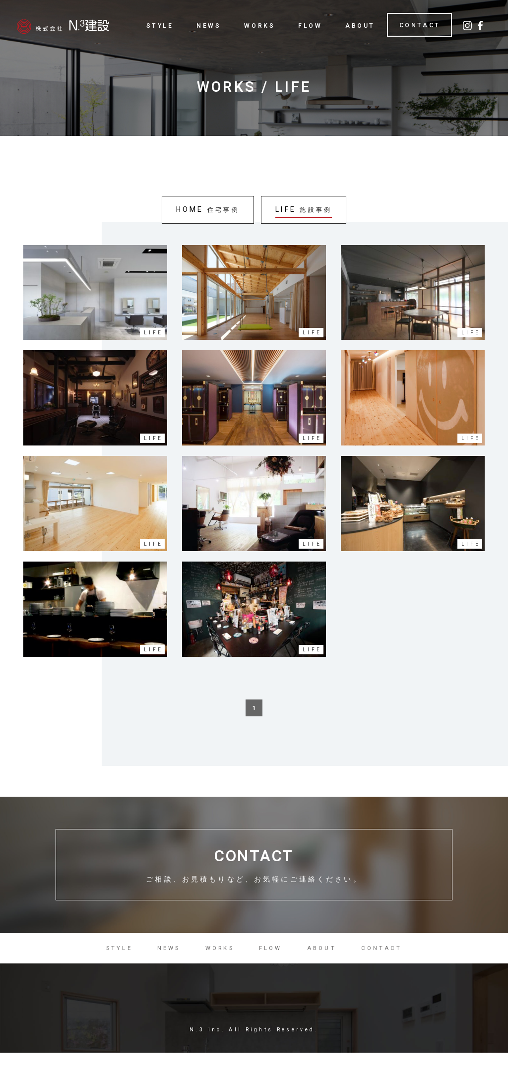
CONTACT (420, 25)
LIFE (304, 210)
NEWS (208, 25)
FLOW (310, 25)
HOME (206, 210)
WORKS (259, 25)
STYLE (160, 25)
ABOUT (360, 25)
